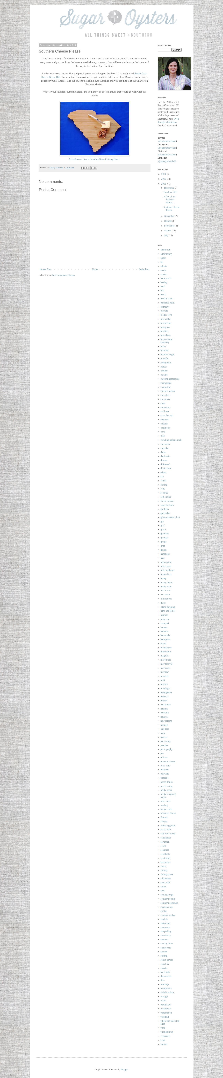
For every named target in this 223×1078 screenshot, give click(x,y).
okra (163, 733)
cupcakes (165, 448)
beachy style (166, 298)
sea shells (165, 854)
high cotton (166, 562)
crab (163, 436)
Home (95, 269)
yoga (163, 1040)
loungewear (166, 647)
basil (163, 286)
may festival (166, 664)
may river (165, 668)
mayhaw (165, 672)
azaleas (164, 274)
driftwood (165, 464)
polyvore (165, 773)
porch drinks (166, 782)
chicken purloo (168, 391)
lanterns (164, 631)
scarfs (163, 846)
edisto (163, 472)
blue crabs (165, 319)
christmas (165, 399)
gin (162, 521)
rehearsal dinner (168, 813)
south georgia (167, 894)
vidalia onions (167, 992)
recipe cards (166, 809)
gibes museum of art (170, 517)
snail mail (165, 882)
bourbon (165, 350)
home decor (166, 574)
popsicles (165, 778)
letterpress (165, 639)
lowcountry (166, 651)
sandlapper (166, 837)
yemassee (165, 1036)
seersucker (166, 862)
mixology (165, 688)
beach (163, 294)
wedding (165, 1017)
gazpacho (165, 513)
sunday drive (167, 943)
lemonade (165, 635)
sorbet (163, 886)
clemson (165, 419)
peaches (164, 745)
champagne (166, 383)
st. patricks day (168, 915)
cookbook (165, 428)
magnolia (165, 655)
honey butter (166, 582)
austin (163, 270)
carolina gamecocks (170, 379)
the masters (166, 976)
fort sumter (166, 497)
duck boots (166, 468)
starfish (164, 919)
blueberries (166, 323)
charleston (165, 387)
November (169, 216)
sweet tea (165, 964)
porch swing (166, 786)
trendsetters (166, 988)
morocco (165, 696)
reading (164, 805)
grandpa (164, 537)
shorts (163, 866)
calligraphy (166, 362)
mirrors (164, 684)
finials (164, 480)
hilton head (166, 566)
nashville (165, 712)
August (168, 230)
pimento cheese (168, 761)
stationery (165, 927)
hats (162, 558)
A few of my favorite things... (169, 199)
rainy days (165, 801)
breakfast (165, 358)
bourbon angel (167, 354)
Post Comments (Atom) (63, 275)
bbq (162, 290)
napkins (164, 708)
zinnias (164, 1044)
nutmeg (164, 725)
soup (163, 890)
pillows (164, 757)
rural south (166, 829)
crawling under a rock (171, 440)
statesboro (165, 923)
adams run (165, 249)
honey (163, 578)
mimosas (165, 676)
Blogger (124, 1069)
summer (164, 939)
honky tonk (166, 586)
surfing (164, 955)
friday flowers (167, 501)
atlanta (164, 266)
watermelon (166, 1012)
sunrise (164, 951)
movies (164, 700)
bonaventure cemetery (166, 341)
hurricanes (165, 590)
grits (163, 546)
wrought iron (167, 1032)
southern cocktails (169, 903)
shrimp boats (167, 874)
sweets (164, 968)
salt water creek (168, 833)
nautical (164, 716)
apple (163, 258)
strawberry (166, 935)
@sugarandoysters (167, 141)
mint (163, 680)
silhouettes (166, 878)
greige (164, 541)
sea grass (165, 850)
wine (163, 1028)
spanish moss (167, 907)
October (168, 221)
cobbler (164, 423)
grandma (165, 533)
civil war (165, 411)
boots (163, 346)
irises (163, 603)
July (166, 235)
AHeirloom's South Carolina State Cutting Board (94, 159)
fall (162, 476)
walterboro (166, 1008)
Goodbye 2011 (170, 192)
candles (164, 370)
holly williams (167, 570)
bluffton (164, 331)
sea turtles (165, 858)
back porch (166, 278)
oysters (164, 737)
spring (164, 911)
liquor (163, 643)
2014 (164, 174)
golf (162, 525)
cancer (164, 366)
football (164, 493)
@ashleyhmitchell (167, 161)
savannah (165, 842)
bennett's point (167, 302)
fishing (164, 484)
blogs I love (166, 315)
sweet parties (167, 960)
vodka (163, 1000)
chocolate (165, 395)
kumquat (165, 623)
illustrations (166, 598)
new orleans (166, 721)
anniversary (166, 254)
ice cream (165, 594)
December (169, 188)
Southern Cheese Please (171, 208)
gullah (164, 549)
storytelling (166, 931)
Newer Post (45, 269)
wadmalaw (166, 1004)
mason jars (166, 660)
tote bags (165, 984)
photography (167, 749)
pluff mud (165, 765)
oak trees (165, 729)
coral (163, 431)
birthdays (165, 307)
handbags (165, 554)
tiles (162, 980)
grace (163, 529)
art (162, 262)
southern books (168, 899)
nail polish (166, 704)
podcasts (165, 769)
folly (163, 488)
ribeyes (164, 821)
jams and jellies (168, 611)
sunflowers (166, 947)
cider (163, 403)
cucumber (165, 444)
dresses (164, 460)
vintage (164, 996)
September (169, 225)
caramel (164, 374)
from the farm (167, 505)
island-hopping (168, 607)
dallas (163, 452)
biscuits (164, 310)
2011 (164, 184)
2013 (164, 179)
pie (162, 753)
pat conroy (166, 741)
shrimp (164, 870)
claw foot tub (167, 415)
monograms (166, 692)
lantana (164, 627)
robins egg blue (168, 825)
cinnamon (165, 407)
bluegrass (165, 327)
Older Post (144, 269)
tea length (165, 972)
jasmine (164, 615)
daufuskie (165, 456)
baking (164, 282)
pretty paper (166, 790)
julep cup (165, 619)
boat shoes (166, 335)
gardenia (165, 509)
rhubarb (164, 817)
